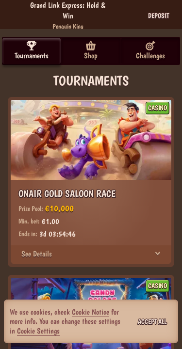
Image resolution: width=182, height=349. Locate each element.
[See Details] (158, 254)
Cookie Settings (38, 331)
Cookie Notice (90, 312)
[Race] (142, 15)
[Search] (121, 15)
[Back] (14, 15)
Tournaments (32, 50)
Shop (91, 50)
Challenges (150, 50)
